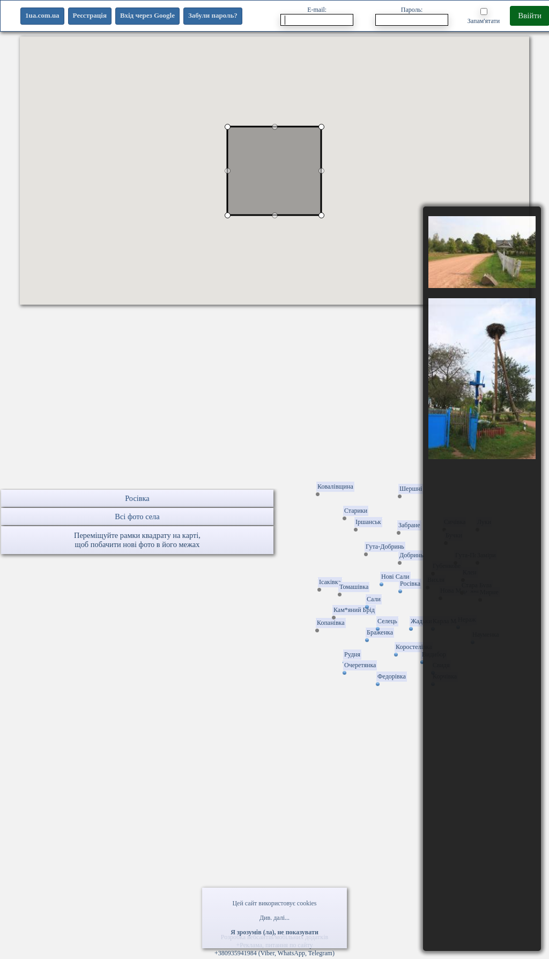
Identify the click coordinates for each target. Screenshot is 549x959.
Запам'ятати (484, 16)
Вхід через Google (147, 15)
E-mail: (316, 16)
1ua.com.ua (42, 15)
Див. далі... (274, 917)
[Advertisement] (274, 413)
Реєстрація (90, 15)
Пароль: (411, 16)
